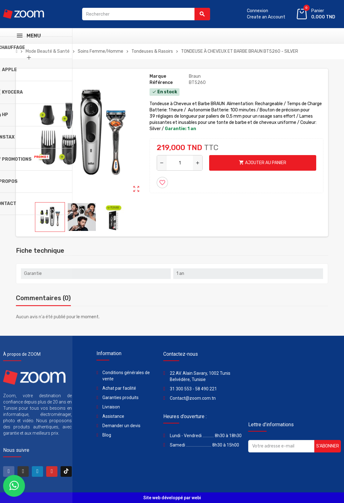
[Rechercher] (146, 14)
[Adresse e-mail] (281, 446)
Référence (161, 82)
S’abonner (327, 446)
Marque (158, 76)
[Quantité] (180, 162)
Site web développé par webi (172, 497)
